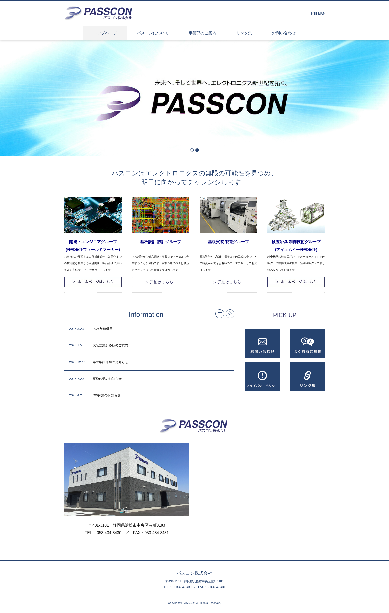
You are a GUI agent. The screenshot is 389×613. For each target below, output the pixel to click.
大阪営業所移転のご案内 (110, 345)
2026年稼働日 (103, 329)
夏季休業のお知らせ (107, 379)
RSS (230, 313)
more (219, 313)
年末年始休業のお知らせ (110, 362)
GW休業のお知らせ (107, 395)
